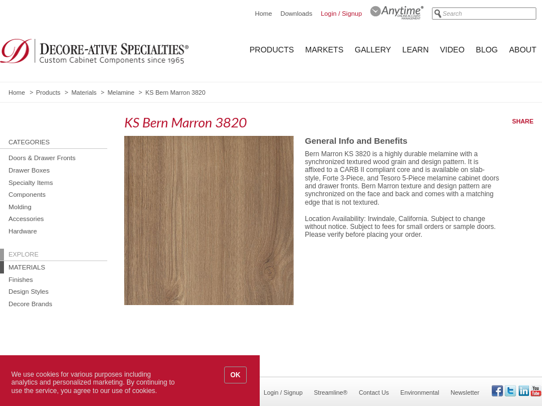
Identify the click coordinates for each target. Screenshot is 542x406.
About (522, 49)
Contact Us (374, 392)
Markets (324, 49)
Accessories (26, 218)
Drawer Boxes (29, 170)
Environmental (419, 392)
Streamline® (331, 392)
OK (235, 375)
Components (27, 194)
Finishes (20, 279)
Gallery (373, 49)
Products (272, 49)
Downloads (296, 13)
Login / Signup (341, 13)
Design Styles (28, 291)
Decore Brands (30, 303)
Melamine (120, 92)
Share (523, 121)
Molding (20, 206)
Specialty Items (30, 182)
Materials (84, 92)
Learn (416, 49)
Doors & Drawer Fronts (42, 157)
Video (452, 49)
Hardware (22, 231)
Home (263, 13)
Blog (487, 49)
